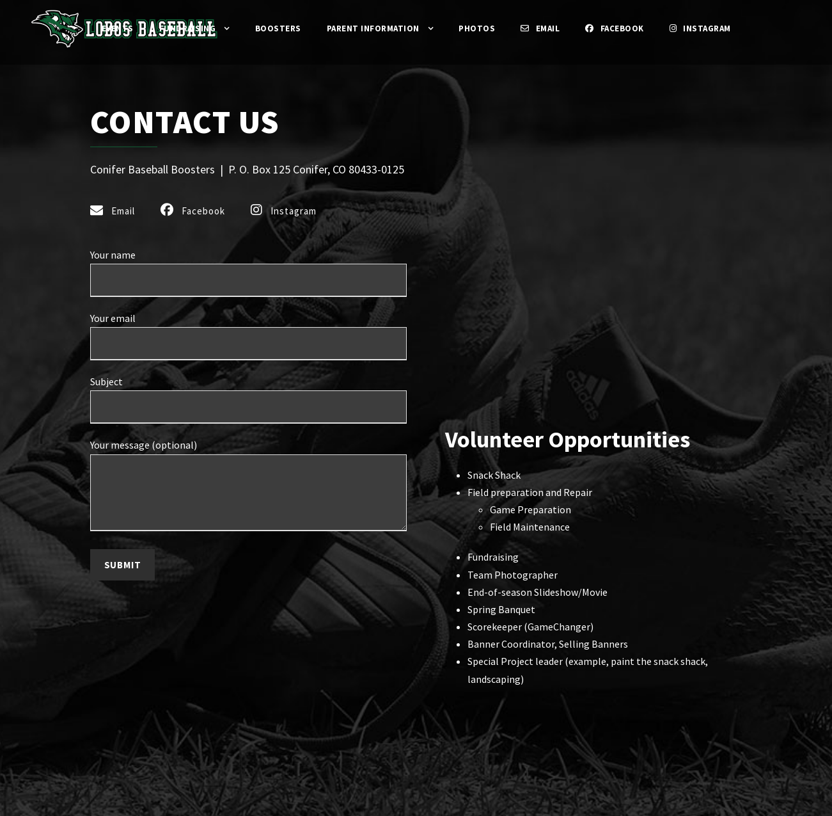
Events (102, 28)
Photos (478, 28)
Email (543, 28)
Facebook (622, 28)
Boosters (270, 28)
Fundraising (176, 28)
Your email (248, 355)
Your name (248, 292)
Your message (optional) (248, 504)
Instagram (714, 28)
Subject (248, 417)
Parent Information (371, 28)
